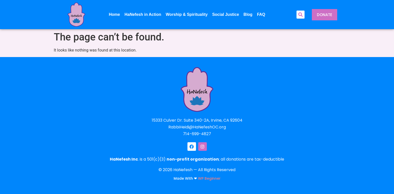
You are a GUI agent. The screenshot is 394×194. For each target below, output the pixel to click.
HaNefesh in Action (142, 14)
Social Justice (225, 14)
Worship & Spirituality (187, 14)
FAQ (261, 14)
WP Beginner (209, 178)
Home (114, 14)
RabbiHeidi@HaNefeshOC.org (197, 127)
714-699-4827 (197, 134)
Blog (248, 14)
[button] (301, 15)
